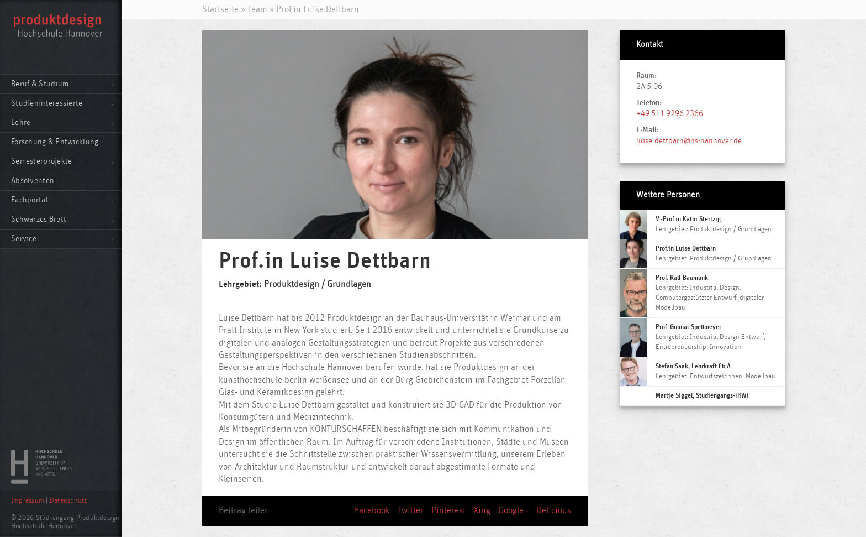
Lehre (20, 122)
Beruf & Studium (39, 84)
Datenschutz (68, 500)
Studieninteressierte (47, 103)
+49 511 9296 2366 (669, 114)
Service (23, 238)
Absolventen (32, 180)
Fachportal (29, 200)
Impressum (27, 500)
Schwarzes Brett (38, 219)
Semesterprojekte (41, 161)
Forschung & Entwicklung (54, 142)
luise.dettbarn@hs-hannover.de (689, 141)
